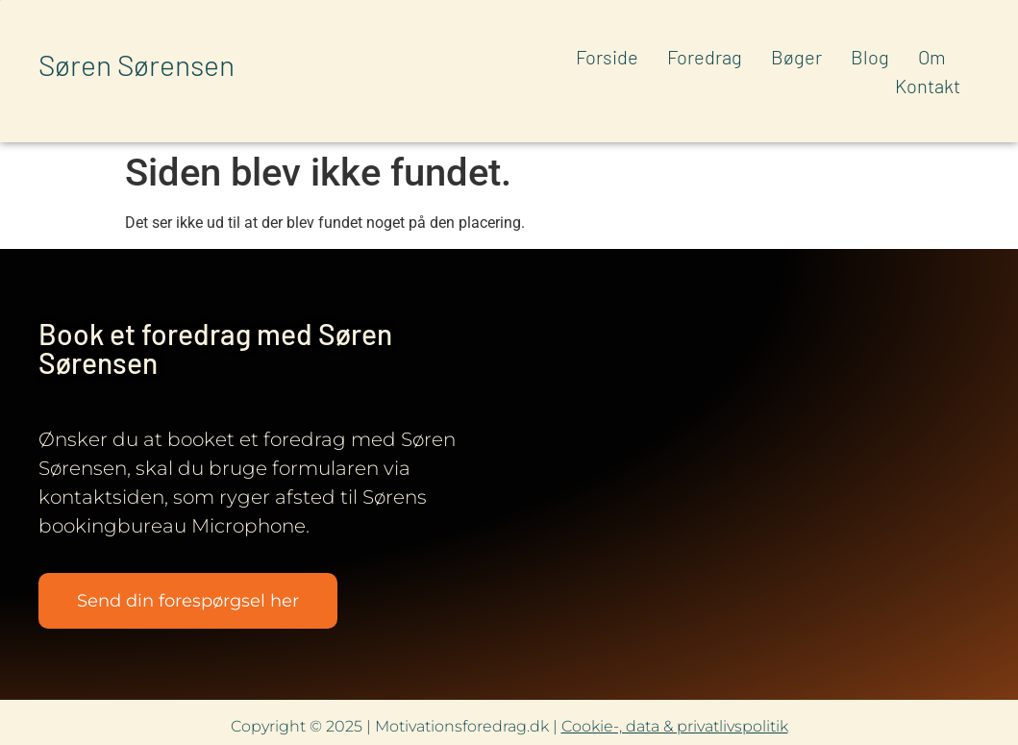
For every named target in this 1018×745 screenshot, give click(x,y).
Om (932, 56)
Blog (870, 56)
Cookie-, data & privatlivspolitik (674, 726)
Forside (607, 56)
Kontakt (927, 85)
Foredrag (704, 56)
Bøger (796, 56)
